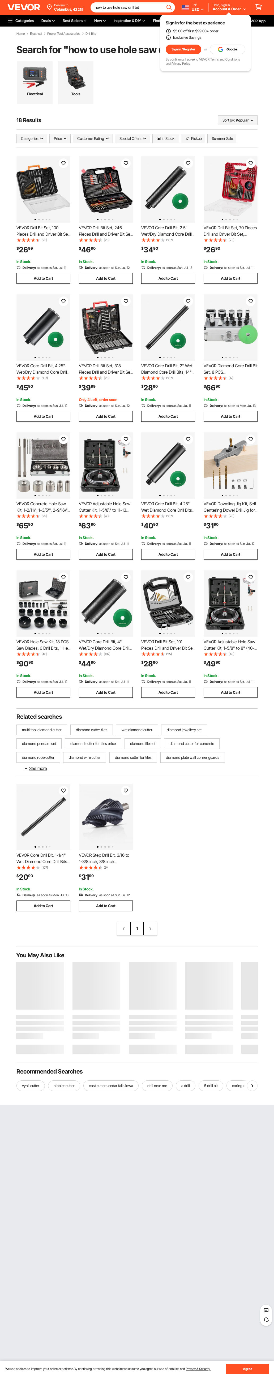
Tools (75, 94)
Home (20, 34)
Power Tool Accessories (63, 34)
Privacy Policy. (181, 64)
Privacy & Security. (198, 1369)
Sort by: (228, 120)
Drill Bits (90, 34)
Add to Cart (43, 278)
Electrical (36, 34)
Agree (247, 1369)
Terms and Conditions (225, 59)
